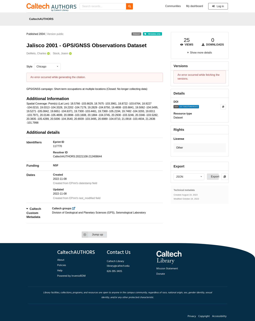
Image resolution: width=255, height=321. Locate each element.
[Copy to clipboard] (223, 106)
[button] (199, 147)
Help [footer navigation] (59, 270)
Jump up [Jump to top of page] (92, 234)
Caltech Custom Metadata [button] (33, 213)
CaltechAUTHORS (41, 19)
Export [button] (215, 176)
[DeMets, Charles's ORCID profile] (48, 53)
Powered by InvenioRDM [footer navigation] (71, 276)
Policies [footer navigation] (61, 265)
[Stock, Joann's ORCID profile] (70, 53)
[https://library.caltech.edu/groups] (74, 208)
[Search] (129, 6)
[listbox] (47, 66)
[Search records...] (103, 6)
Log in (218, 6)
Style (29, 66)
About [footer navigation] (60, 260)
